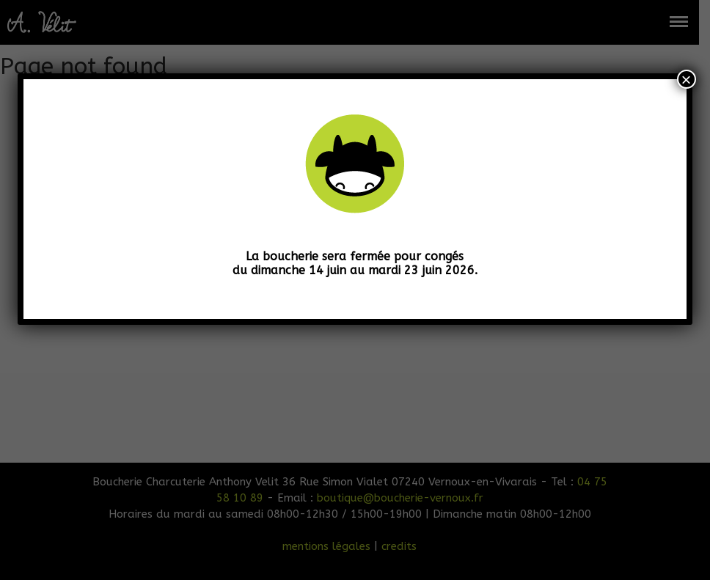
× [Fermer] (686, 79)
